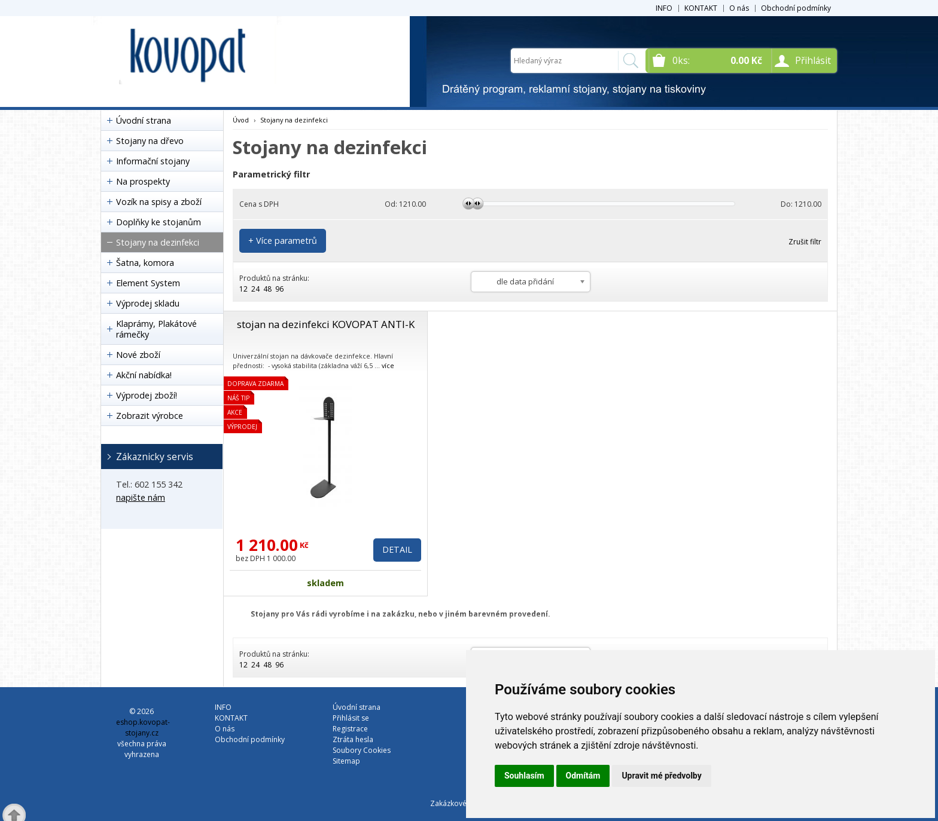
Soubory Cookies (362, 750)
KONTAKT (700, 8)
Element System (148, 283)
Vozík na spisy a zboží (159, 201)
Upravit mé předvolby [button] (661, 775)
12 (243, 289)
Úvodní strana (143, 120)
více (388, 365)
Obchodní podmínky (796, 8)
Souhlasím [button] (524, 775)
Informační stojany (153, 161)
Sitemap (346, 761)
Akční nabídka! (144, 375)
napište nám (140, 497)
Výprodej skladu (147, 303)
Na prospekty (143, 181)
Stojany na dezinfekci (157, 242)
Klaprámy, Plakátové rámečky (156, 329)
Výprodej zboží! (146, 395)
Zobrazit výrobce (149, 415)
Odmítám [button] (583, 775)
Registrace (350, 729)
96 (279, 289)
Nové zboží (138, 354)
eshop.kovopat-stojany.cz (143, 727)
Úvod (241, 119)
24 (255, 289)
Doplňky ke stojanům (158, 222)
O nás (739, 8)
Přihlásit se (351, 718)
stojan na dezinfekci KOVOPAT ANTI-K (326, 324)
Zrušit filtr (804, 242)
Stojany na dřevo (150, 140)
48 (267, 289)
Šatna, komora (145, 262)
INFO (664, 8)
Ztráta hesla (353, 739)
